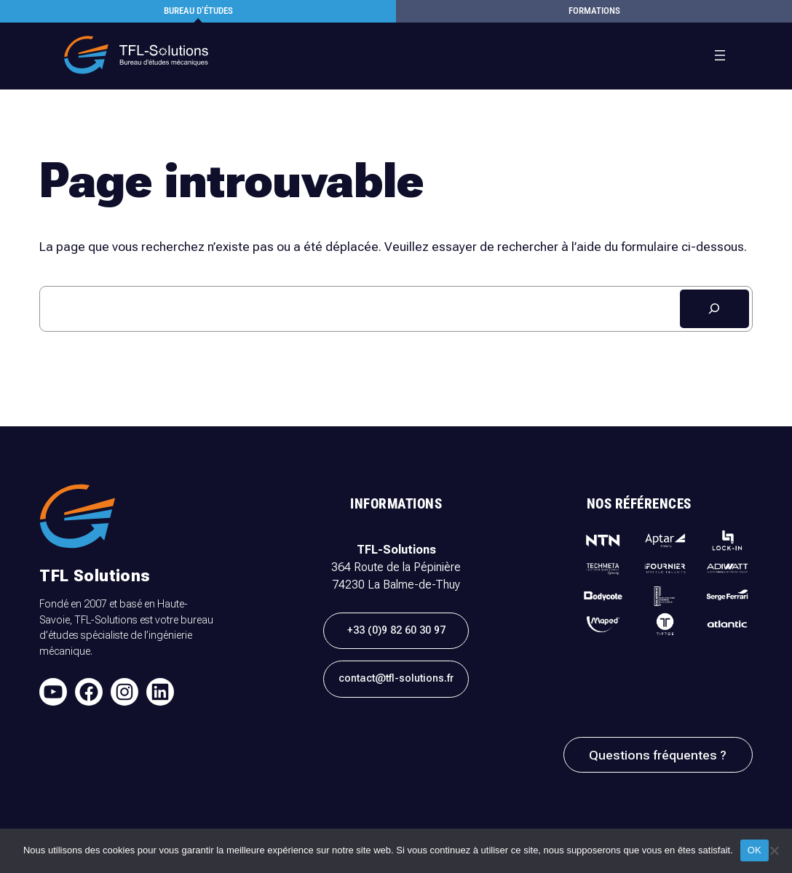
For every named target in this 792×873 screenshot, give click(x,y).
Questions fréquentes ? (657, 755)
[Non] (774, 850)
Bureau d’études (198, 10)
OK (754, 850)
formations (594, 10)
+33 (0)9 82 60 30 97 (396, 630)
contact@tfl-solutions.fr (396, 678)
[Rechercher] (714, 309)
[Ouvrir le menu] (720, 55)
